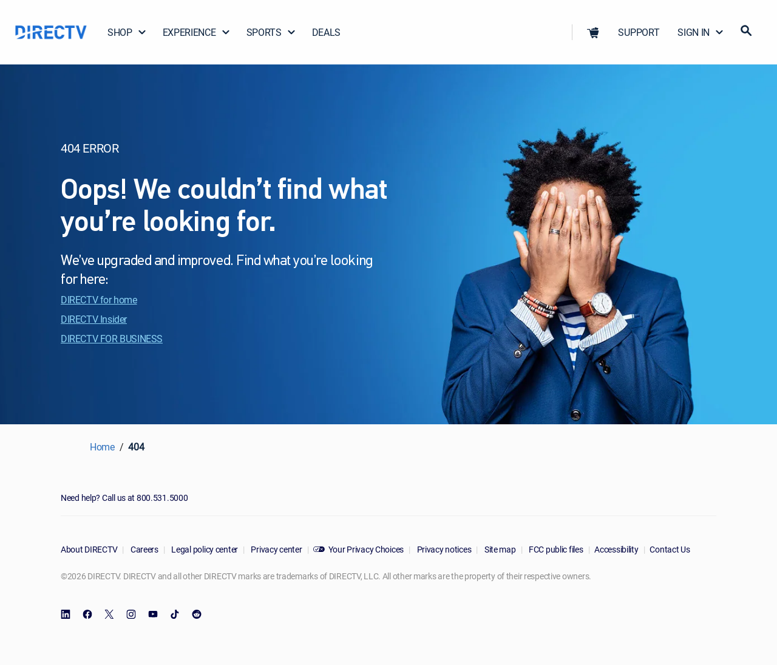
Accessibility (616, 549)
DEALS (326, 32)
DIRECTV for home (99, 299)
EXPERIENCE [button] (197, 32)
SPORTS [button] (271, 32)
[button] (593, 32)
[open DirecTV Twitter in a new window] (109, 614)
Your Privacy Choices (366, 549)
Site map (499, 549)
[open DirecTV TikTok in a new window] (175, 614)
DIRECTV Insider (94, 319)
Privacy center (275, 549)
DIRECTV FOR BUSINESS (112, 338)
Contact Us (670, 549)
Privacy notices (443, 549)
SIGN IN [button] (700, 32)
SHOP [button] (127, 32)
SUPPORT (638, 32)
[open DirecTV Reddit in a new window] (197, 614)
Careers (143, 549)
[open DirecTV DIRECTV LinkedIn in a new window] (65, 614)
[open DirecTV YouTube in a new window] (153, 614)
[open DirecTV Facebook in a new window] (87, 614)
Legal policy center (204, 549)
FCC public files (555, 549)
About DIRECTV (89, 549)
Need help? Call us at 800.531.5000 (124, 497)
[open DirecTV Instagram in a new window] (131, 614)
